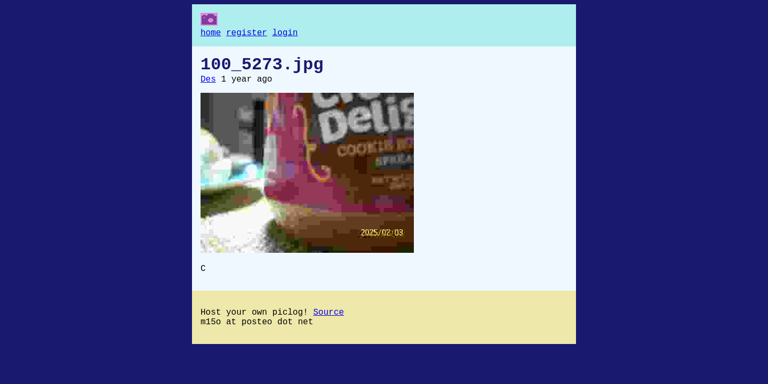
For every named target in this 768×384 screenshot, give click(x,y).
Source (328, 323)
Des (208, 86)
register (246, 34)
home (211, 34)
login (285, 34)
